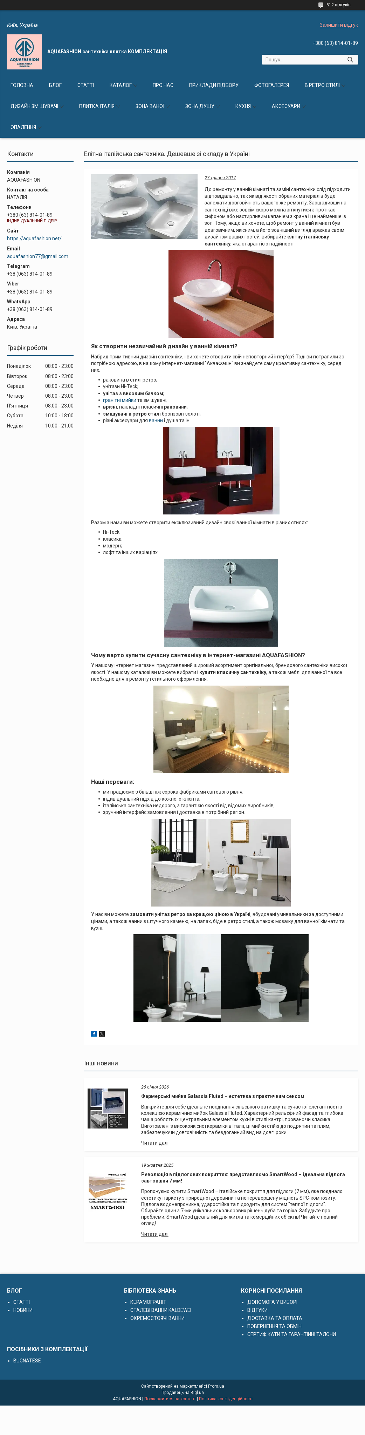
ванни (156, 420)
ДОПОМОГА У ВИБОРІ (272, 1302)
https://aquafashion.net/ (34, 238)
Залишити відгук (339, 25)
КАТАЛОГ (121, 85)
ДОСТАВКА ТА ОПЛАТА (274, 1318)
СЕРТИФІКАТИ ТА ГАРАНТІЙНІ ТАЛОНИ (291, 1334)
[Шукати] (350, 60)
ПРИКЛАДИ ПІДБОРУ (214, 85)
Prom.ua (216, 1386)
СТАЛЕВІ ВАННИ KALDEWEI (160, 1310)
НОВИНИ (23, 1310)
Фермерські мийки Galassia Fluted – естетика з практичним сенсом (222, 1096)
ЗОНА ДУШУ (199, 106)
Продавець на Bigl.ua (182, 1392)
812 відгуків (338, 4)
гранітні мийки (119, 400)
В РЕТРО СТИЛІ (322, 85)
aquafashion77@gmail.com (37, 256)
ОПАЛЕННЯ (23, 127)
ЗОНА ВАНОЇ (150, 106)
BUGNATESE (27, 1360)
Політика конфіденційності (226, 1398)
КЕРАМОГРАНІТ (148, 1302)
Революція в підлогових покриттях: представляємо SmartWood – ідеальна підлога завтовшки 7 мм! (243, 1178)
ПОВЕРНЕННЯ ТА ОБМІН (274, 1326)
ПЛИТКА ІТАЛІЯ (97, 106)
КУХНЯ (243, 106)
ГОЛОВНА (22, 85)
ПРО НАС (163, 85)
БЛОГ (55, 85)
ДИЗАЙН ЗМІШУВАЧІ (34, 106)
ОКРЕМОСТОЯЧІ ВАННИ (157, 1318)
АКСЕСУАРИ (286, 106)
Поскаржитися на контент (170, 1398)
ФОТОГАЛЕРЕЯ (271, 85)
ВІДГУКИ (257, 1310)
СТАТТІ (85, 85)
